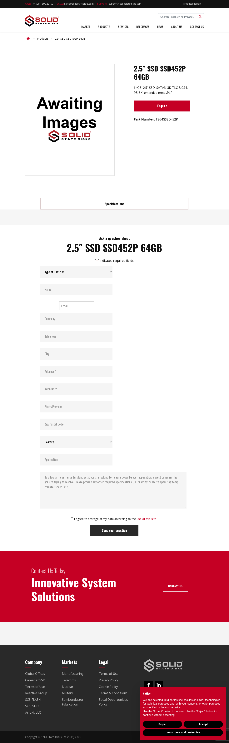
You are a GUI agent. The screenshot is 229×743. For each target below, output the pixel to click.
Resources (142, 26)
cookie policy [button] (172, 707)
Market (85, 26)
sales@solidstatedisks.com (75, 3)
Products (104, 26)
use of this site (146, 519)
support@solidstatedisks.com (119, 3)
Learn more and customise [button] (183, 732)
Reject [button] (162, 724)
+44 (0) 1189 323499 (39, 3)
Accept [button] (203, 724)
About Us (176, 26)
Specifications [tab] (114, 203)
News (160, 26)
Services (123, 26)
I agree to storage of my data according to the (115, 519)
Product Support (192, 3)
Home (29, 38)
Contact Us (197, 26)
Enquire (162, 106)
